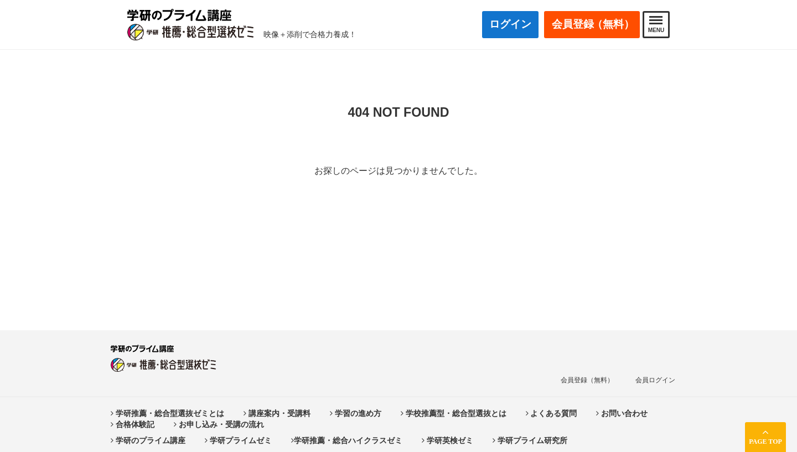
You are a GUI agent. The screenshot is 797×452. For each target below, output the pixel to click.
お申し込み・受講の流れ (219, 424)
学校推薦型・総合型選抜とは (453, 413)
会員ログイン (655, 380)
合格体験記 (132, 424)
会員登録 (593, 24)
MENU (656, 24)
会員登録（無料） (587, 380)
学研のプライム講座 (148, 440)
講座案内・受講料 (277, 413)
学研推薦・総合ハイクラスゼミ (346, 440)
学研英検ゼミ (447, 440)
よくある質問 (551, 413)
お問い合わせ (622, 413)
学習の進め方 (355, 413)
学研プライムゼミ (238, 440)
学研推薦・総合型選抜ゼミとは (167, 413)
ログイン (510, 24)
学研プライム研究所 (530, 440)
